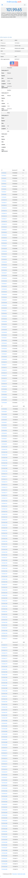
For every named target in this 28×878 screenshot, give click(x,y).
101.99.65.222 (4, 780)
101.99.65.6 (3, 189)
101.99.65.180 (4, 666)
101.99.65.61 (4, 337)
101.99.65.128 (4, 522)
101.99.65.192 (4, 699)
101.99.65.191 (4, 696)
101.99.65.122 (4, 506)
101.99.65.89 (4, 417)
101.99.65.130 (4, 527)
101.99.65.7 (3, 191)
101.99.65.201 (4, 723)
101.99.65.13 (4, 208)
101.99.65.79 (4, 386)
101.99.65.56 (4, 324)
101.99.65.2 (3, 178)
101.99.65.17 (4, 218)
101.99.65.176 (4, 655)
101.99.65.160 (4, 608)
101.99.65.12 (4, 205)
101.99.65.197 (4, 712)
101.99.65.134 (4, 538)
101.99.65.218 (4, 769)
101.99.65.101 (4, 449)
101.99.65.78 (4, 383)
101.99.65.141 (4, 557)
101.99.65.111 (4, 476)
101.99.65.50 (4, 308)
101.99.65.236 (4, 817)
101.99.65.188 (4, 688)
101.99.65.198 (4, 715)
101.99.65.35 (4, 267)
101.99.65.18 (4, 221)
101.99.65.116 (4, 490)
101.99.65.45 (4, 294)
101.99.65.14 (4, 210)
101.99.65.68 (4, 356)
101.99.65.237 (4, 820)
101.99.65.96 (4, 435)
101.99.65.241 (4, 831)
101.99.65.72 (4, 367)
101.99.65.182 (4, 672)
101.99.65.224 (4, 785)
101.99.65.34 (4, 264)
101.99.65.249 (4, 853)
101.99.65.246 (4, 845)
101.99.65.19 (4, 224)
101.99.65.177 (4, 658)
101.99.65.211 (4, 750)
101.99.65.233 (4, 809)
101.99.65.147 (4, 573)
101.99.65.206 (4, 736)
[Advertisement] (14, 27)
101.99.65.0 (3, 172)
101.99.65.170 (4, 636)
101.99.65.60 (4, 335)
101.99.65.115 (4, 487)
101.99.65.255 (4, 869)
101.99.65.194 (4, 704)
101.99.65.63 (4, 343)
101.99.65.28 (4, 248)
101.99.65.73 (4, 370)
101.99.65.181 (4, 669)
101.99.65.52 (4, 313)
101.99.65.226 (4, 790)
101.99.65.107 (4, 465)
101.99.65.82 (4, 394)
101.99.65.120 (4, 500)
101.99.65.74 (4, 372)
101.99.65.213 (4, 755)
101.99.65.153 (4, 590)
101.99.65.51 (4, 310)
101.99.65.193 (4, 701)
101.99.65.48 (4, 302)
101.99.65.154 (4, 592)
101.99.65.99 (4, 444)
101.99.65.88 (4, 414)
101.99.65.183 (4, 674)
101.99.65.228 (4, 796)
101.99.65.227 (4, 793)
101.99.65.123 (4, 508)
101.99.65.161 (4, 611)
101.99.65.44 (4, 291)
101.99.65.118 (4, 495)
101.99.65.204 (4, 731)
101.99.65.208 (4, 742)
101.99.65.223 (4, 782)
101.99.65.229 (4, 799)
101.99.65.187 (4, 685)
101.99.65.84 (4, 399)
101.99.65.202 (4, 726)
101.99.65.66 (4, 351)
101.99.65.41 (4, 283)
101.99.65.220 (4, 774)
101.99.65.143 (4, 563)
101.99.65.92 (4, 425)
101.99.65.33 (4, 262)
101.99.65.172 (4, 644)
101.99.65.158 (4, 603)
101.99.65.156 (4, 598)
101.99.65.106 (4, 463)
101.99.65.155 (4, 595)
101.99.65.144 (4, 565)
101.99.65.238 (4, 823)
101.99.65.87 (4, 411)
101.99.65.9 (3, 197)
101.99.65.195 (4, 707)
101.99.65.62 (4, 340)
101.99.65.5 (3, 186)
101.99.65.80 (4, 389)
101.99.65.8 (3, 194)
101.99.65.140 (4, 554)
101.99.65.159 (4, 606)
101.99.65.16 (4, 216)
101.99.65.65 (4, 348)
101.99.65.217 (4, 766)
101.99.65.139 (4, 552)
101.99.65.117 (4, 492)
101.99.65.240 (4, 828)
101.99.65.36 (4, 270)
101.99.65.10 (4, 199)
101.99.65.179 (4, 663)
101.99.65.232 (4, 807)
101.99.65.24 (4, 237)
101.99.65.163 (4, 617)
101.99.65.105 (4, 460)
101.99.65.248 (4, 850)
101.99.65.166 (4, 625)
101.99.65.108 (4, 468)
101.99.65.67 (4, 354)
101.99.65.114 (4, 484)
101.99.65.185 (4, 680)
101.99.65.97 (4, 438)
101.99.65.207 (4, 739)
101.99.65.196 (4, 709)
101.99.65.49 (4, 305)
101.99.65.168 (4, 630)
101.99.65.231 (4, 804)
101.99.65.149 (4, 579)
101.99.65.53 (4, 316)
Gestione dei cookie (21, 874)
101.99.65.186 (4, 682)
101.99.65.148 (4, 576)
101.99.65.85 (4, 402)
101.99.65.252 (4, 861)
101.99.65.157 (4, 600)
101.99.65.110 (4, 473)
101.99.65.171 (4, 638)
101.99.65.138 (4, 549)
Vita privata (14, 874)
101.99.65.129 (4, 525)
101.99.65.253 (4, 863)
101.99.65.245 (4, 842)
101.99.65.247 (4, 847)
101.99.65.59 (4, 332)
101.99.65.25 (4, 240)
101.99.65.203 (4, 728)
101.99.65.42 (4, 286)
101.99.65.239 (4, 826)
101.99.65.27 (4, 245)
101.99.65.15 (4, 213)
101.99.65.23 (4, 235)
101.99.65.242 (4, 834)
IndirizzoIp (12, 1)
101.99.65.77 (4, 381)
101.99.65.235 (4, 815)
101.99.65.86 (4, 408)
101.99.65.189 (4, 690)
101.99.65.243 (4, 836)
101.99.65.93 (4, 427)
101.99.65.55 (4, 321)
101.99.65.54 (4, 318)
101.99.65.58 (4, 329)
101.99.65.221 (4, 777)
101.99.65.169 (4, 633)
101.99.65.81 (4, 391)
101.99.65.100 (4, 446)
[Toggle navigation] (24, 5)
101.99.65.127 (4, 519)
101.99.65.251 (4, 858)
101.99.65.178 (4, 661)
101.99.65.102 (4, 452)
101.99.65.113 (4, 481)
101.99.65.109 (4, 471)
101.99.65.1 (3, 175)
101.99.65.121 (4, 503)
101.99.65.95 (4, 433)
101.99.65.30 (4, 254)
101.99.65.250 (4, 855)
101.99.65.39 (4, 278)
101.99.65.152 (4, 587)
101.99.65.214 (4, 758)
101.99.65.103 (4, 454)
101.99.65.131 (4, 530)
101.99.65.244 (4, 839)
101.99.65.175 (4, 653)
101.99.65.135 (4, 541)
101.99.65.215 (4, 761)
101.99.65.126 (4, 517)
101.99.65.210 (4, 747)
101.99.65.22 (4, 232)
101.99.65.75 (4, 375)
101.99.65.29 (4, 251)
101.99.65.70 (4, 362)
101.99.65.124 (4, 511)
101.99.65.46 (4, 297)
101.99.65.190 (4, 693)
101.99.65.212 (4, 753)
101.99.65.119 (4, 498)
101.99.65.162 (4, 614)
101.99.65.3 (3, 181)
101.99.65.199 (4, 717)
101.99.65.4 (3, 183)
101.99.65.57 (4, 326)
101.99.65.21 (4, 229)
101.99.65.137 (4, 546)
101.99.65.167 (4, 627)
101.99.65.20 (4, 226)
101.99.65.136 (4, 544)
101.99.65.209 (4, 745)
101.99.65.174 (4, 650)
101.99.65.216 (4, 763)
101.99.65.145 (4, 568)
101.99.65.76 (4, 378)
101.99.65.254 (4, 866)
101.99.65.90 (4, 419)
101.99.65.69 (4, 359)
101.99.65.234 (4, 812)
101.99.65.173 (4, 647)
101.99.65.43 (4, 289)
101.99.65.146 (4, 571)
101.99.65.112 (4, 479)
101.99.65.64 (4, 345)
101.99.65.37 (4, 272)
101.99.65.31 (4, 256)
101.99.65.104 (4, 457)
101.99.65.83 (4, 397)
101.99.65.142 (4, 560)
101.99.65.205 (4, 734)
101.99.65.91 (4, 422)
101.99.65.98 (4, 441)
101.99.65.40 (4, 281)
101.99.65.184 (4, 677)
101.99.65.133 (4, 535)
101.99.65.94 (4, 430)
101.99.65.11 (4, 202)
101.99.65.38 (4, 275)
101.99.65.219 (4, 772)
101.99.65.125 (4, 514)
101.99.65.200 (4, 720)
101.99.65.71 (4, 364)
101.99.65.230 (4, 801)
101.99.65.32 (4, 259)
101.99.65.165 (4, 622)
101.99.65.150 (4, 581)
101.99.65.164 (4, 619)
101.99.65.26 (4, 243)
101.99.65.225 (4, 788)
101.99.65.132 (4, 533)
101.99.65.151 (4, 584)
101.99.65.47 (4, 299)
